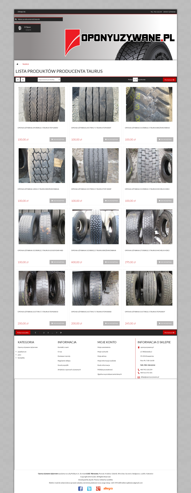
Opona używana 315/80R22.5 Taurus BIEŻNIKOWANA (147, 128)
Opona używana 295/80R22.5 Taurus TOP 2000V (38, 128)
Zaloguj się (21, 12)
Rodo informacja (104, 365)
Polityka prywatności (105, 370)
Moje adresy (102, 356)
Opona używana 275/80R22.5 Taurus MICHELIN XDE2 (147, 250)
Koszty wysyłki (63, 365)
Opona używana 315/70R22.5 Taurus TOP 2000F (91, 189)
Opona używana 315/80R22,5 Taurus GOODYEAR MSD (40, 250)
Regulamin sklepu (64, 361)
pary (19, 355)
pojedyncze (22, 352)
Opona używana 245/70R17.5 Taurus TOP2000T (91, 128)
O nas (60, 352)
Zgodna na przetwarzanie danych (110, 374)
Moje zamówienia (104, 347)
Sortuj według (31, 79)
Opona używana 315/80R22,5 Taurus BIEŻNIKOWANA (93, 250)
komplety (21, 358)
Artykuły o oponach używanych (69, 370)
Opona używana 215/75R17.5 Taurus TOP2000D (91, 312)
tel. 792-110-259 (156, 12)
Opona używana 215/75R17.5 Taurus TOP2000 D (38, 312)
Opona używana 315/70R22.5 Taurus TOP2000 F (145, 312)
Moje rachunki (103, 352)
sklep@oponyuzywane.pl (150, 377)
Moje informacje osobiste (107, 361)
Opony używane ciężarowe (28, 347)
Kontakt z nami (63, 347)
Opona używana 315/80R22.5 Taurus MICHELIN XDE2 (147, 189)
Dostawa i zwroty (64, 356)
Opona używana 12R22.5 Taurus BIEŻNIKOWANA (38, 189)
